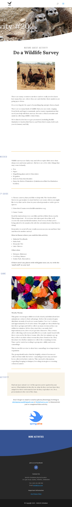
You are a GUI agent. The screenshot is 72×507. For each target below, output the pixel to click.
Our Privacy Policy (36, 494)
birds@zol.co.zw (38, 485)
